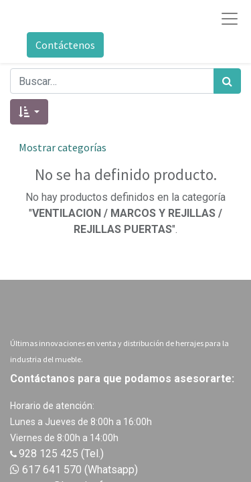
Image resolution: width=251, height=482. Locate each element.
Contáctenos (65, 45)
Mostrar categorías (62, 147)
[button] (29, 112)
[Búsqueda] (227, 81)
